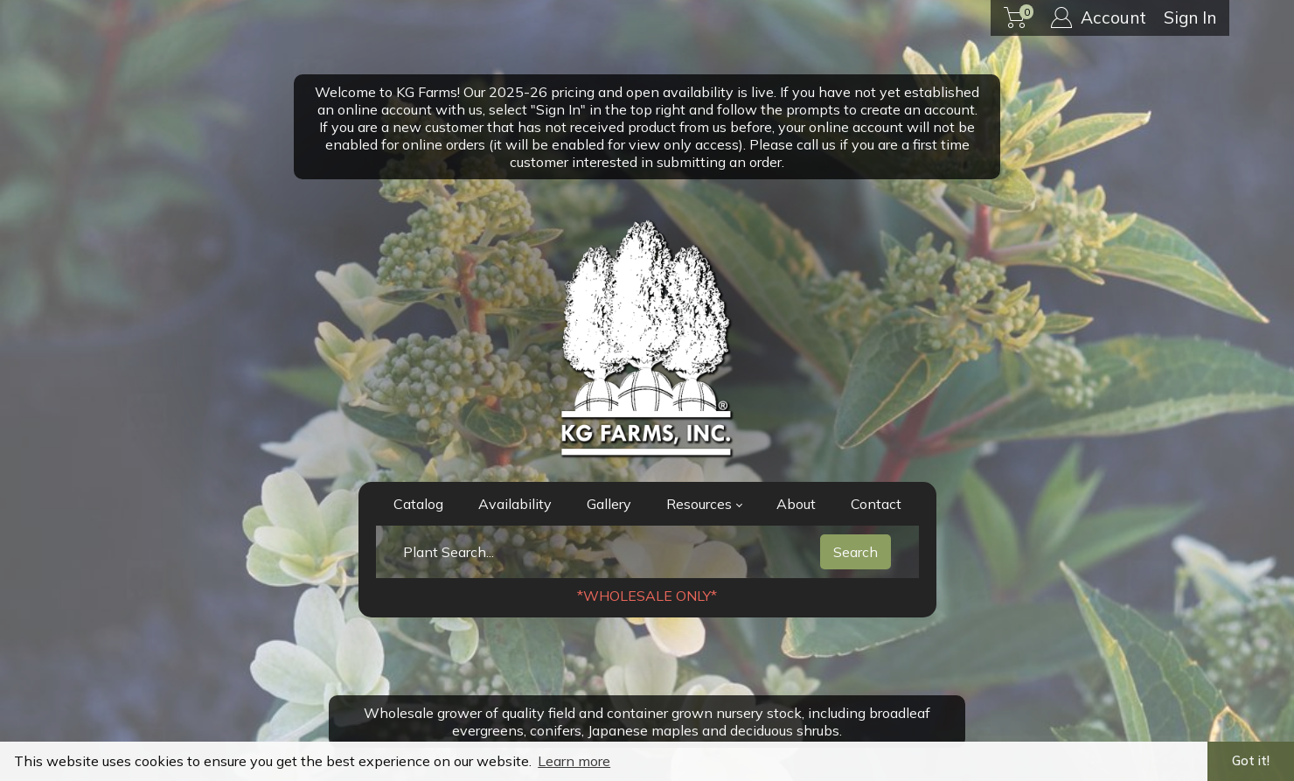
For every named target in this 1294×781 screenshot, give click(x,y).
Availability (515, 504)
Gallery (609, 504)
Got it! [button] (1251, 761)
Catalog (418, 504)
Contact (876, 504)
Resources (704, 504)
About (796, 504)
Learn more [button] (574, 761)
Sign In (1190, 17)
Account (1098, 17)
